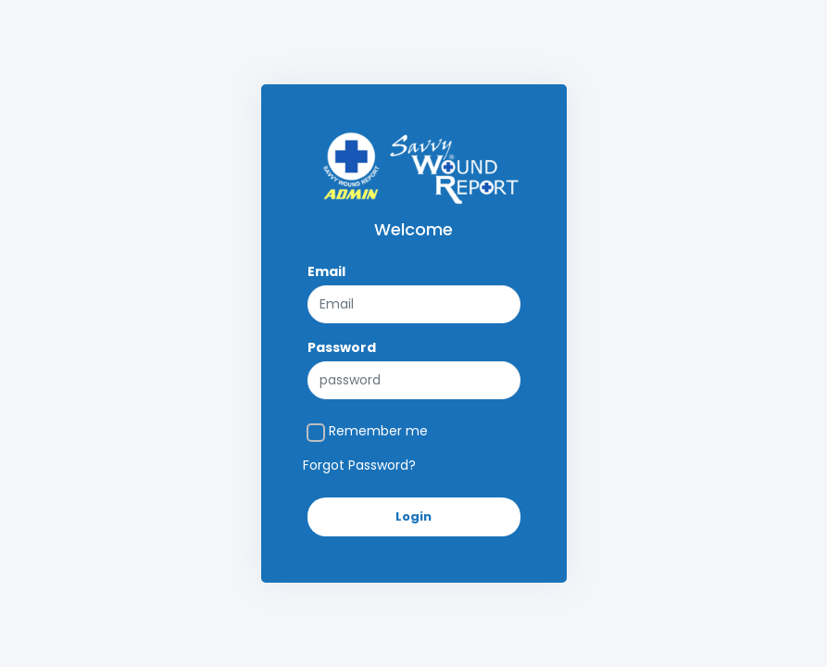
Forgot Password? (359, 465)
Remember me (378, 431)
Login (413, 516)
